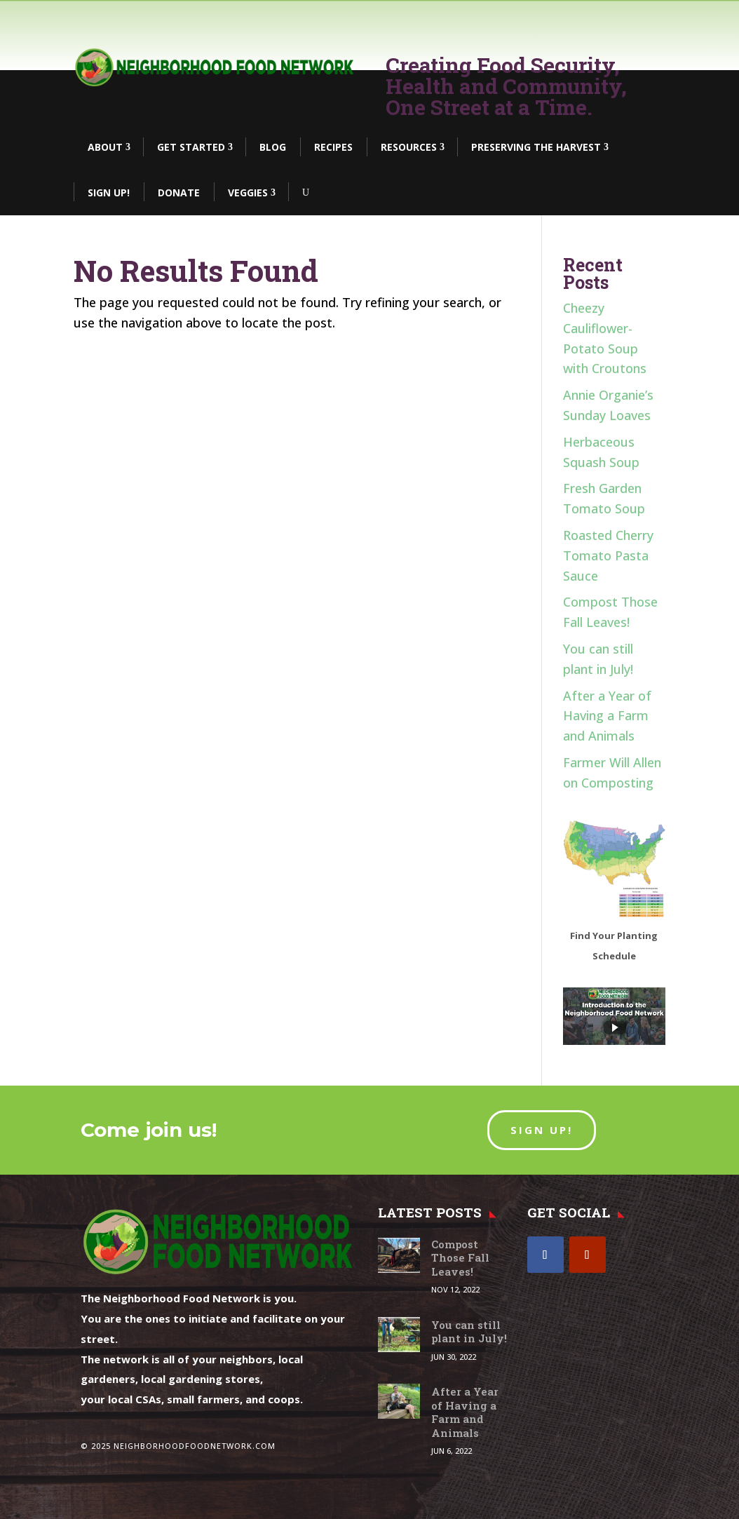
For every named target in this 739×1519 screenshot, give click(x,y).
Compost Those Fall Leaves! (460, 1257)
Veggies (248, 192)
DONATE (179, 192)
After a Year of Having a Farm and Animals (607, 716)
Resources (409, 147)
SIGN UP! (541, 1130)
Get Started (191, 147)
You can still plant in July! (469, 1332)
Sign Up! (109, 192)
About (105, 147)
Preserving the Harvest (536, 147)
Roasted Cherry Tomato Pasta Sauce (608, 555)
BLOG (272, 147)
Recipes (333, 147)
